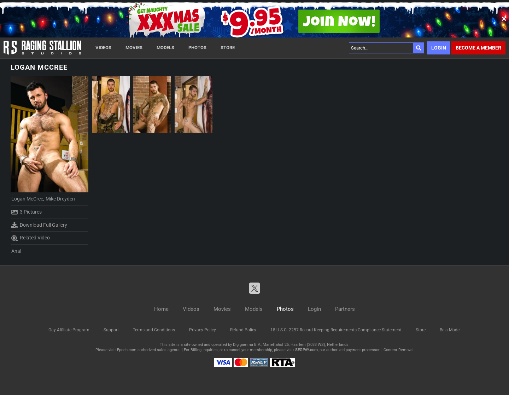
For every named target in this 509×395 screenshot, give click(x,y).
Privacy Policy (202, 329)
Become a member (478, 48)
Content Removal (399, 350)
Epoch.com (126, 350)
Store (228, 47)
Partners (345, 309)
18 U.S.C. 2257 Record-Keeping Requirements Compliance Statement (336, 329)
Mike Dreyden (60, 199)
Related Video (30, 238)
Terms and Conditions (154, 329)
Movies (133, 47)
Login (438, 48)
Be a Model (450, 329)
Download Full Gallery (39, 225)
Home (161, 309)
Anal (16, 251)
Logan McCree (27, 199)
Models (165, 47)
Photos (197, 47)
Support (111, 329)
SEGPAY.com (306, 350)
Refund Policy (243, 329)
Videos (103, 47)
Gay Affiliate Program (68, 329)
